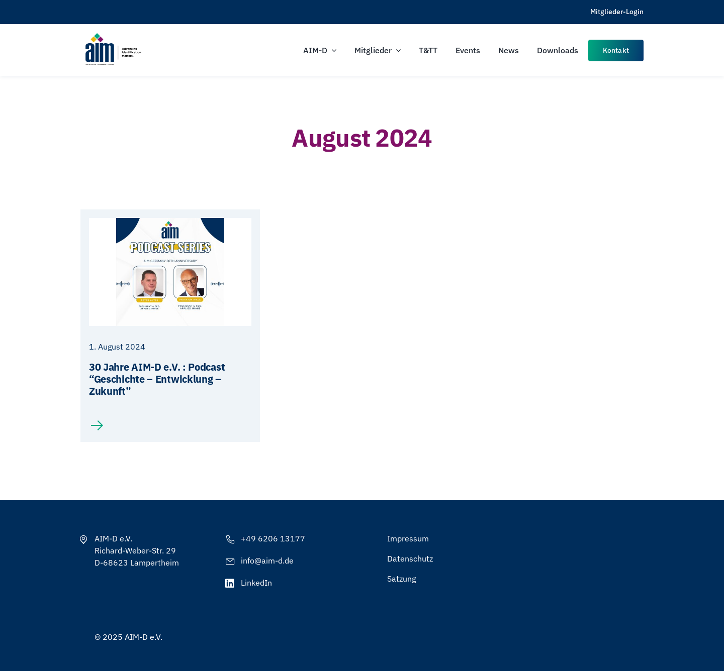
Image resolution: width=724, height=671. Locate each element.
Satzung (401, 579)
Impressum (408, 538)
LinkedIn (256, 583)
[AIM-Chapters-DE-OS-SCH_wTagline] (112, 36)
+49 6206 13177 (273, 538)
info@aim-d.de (267, 560)
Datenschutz (410, 558)
